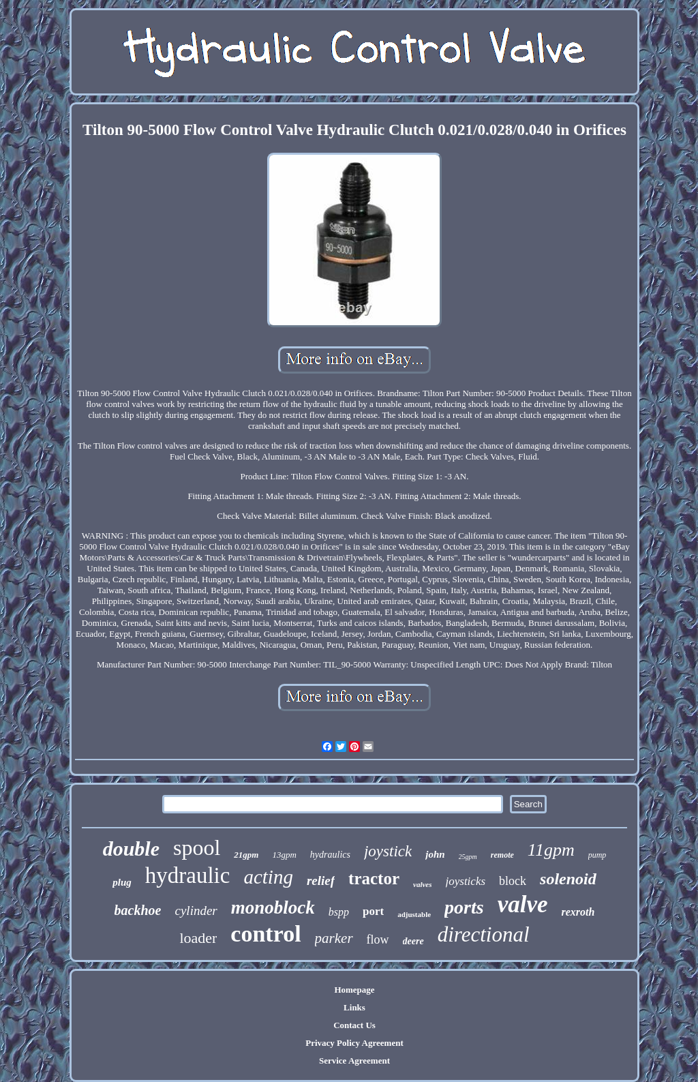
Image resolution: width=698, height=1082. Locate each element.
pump (597, 855)
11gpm (551, 850)
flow (378, 939)
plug (122, 882)
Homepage (354, 990)
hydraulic (187, 875)
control (265, 933)
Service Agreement (354, 1060)
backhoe (138, 910)
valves (422, 884)
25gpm (468, 856)
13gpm (284, 855)
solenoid (568, 879)
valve (523, 904)
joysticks (466, 881)
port (373, 911)
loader (198, 937)
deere (413, 941)
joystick (388, 851)
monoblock (273, 907)
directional (484, 934)
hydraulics (330, 855)
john (434, 854)
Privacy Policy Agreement (354, 1043)
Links (354, 1007)
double (131, 848)
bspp (339, 912)
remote (502, 855)
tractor (373, 878)
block (512, 881)
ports (464, 907)
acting (268, 877)
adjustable (414, 914)
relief (321, 880)
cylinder (195, 910)
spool (196, 847)
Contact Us (354, 1025)
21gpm (246, 855)
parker (334, 938)
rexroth (577, 912)
